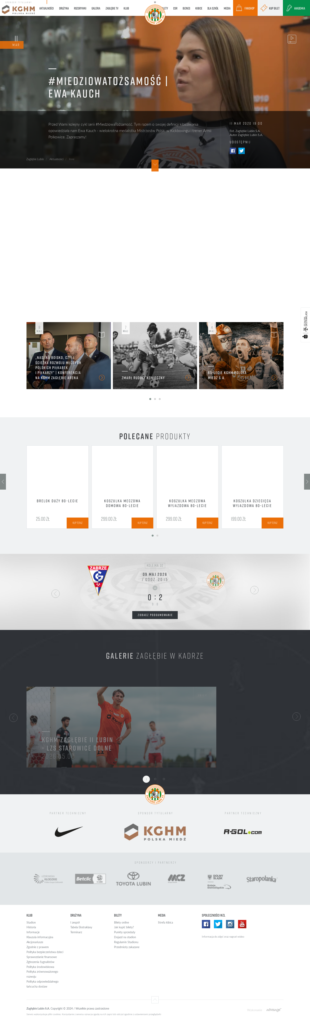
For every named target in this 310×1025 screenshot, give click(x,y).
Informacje (33, 932)
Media (161, 915)
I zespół (75, 922)
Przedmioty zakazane (126, 947)
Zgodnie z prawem (37, 947)
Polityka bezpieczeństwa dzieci (44, 952)
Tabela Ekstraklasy (81, 927)
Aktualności (56, 159)
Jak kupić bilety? (124, 927)
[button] (13, 717)
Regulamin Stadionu (126, 942)
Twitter (241, 151)
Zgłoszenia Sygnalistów (40, 962)
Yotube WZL (242, 924)
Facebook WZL (206, 924)
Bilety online (121, 922)
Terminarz (76, 932)
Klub (29, 915)
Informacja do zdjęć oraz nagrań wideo (223, 936)
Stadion (31, 922)
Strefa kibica (165, 922)
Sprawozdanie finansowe (41, 957)
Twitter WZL (218, 924)
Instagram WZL (230, 924)
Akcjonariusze (34, 942)
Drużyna (75, 915)
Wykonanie (254, 1010)
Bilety (118, 915)
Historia (31, 927)
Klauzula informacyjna (39, 937)
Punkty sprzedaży (124, 932)
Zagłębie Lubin (35, 159)
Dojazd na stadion (125, 937)
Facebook (233, 151)
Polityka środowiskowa (40, 967)
